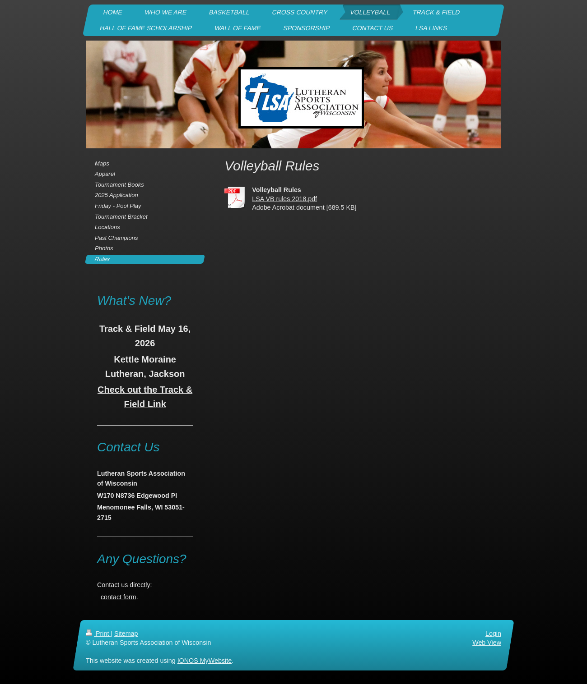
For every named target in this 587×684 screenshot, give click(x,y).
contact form (118, 597)
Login (493, 633)
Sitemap (126, 633)
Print (98, 633)
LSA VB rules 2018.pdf (284, 198)
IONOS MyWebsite (204, 660)
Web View (486, 642)
